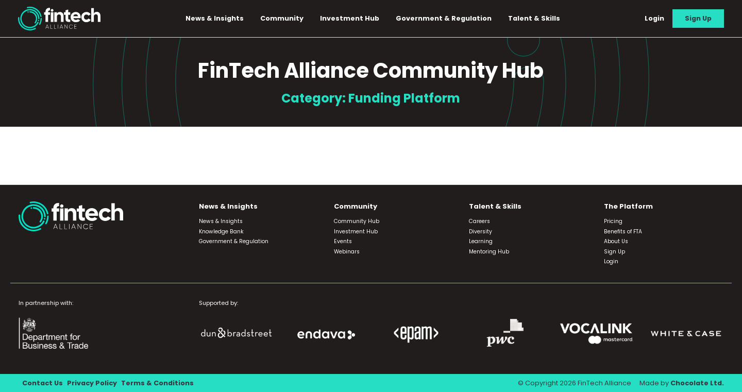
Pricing (613, 221)
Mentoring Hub (489, 251)
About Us (616, 241)
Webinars (347, 251)
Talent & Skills (534, 18)
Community (281, 18)
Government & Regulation (444, 18)
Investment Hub (349, 18)
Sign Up (698, 18)
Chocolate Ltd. (697, 383)
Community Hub (356, 221)
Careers (479, 221)
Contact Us (42, 383)
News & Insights (214, 18)
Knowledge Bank (221, 231)
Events (343, 241)
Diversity (480, 231)
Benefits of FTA (623, 231)
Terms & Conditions (157, 383)
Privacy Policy (92, 383)
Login (654, 18)
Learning (481, 241)
